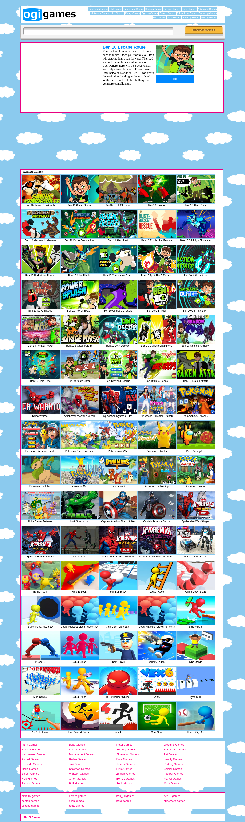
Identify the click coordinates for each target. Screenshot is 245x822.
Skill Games (116, 9)
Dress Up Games (208, 13)
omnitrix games (31, 796)
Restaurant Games (175, 749)
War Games (159, 17)
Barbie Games (78, 759)
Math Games (171, 783)
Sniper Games (30, 773)
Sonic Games (124, 783)
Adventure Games (207, 9)
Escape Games (167, 13)
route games (76, 805)
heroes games (77, 796)
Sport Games (174, 17)
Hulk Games (76, 783)
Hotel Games (124, 744)
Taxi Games (76, 764)
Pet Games (171, 754)
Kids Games (117, 13)
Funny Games (132, 13)
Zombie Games (125, 773)
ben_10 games (125, 796)
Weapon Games (79, 773)
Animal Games (31, 759)
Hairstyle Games (32, 764)
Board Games (189, 9)
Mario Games (30, 768)
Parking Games (173, 764)
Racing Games (209, 17)
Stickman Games (79, 768)
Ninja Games (124, 768)
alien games (76, 800)
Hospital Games (31, 749)
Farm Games (30, 744)
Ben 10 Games (125, 778)
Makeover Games (100, 13)
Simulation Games (127, 754)
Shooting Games (191, 17)
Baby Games (77, 744)
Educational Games (187, 13)
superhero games (174, 800)
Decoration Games (98, 9)
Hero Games (29, 778)
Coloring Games (171, 9)
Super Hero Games (134, 9)
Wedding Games (174, 744)
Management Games (82, 754)
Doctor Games (78, 749)
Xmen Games (77, 778)
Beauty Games (173, 759)
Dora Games (124, 759)
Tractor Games (125, 764)
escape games (31, 805)
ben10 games (172, 796)
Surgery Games (126, 749)
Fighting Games (149, 13)
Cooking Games (153, 9)
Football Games (173, 773)
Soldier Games (173, 768)
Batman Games (31, 783)
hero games (123, 800)
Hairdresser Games (34, 754)
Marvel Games (173, 778)
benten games (30, 800)
